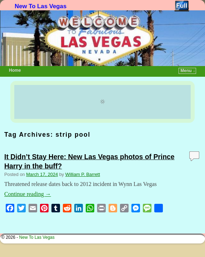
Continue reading (27, 183)
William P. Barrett (82, 163)
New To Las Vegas (40, 6)
